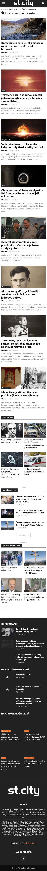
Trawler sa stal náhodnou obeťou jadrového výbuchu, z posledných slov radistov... (21, 98)
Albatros (4, 52)
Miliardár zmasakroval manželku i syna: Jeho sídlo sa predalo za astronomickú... (30, 499)
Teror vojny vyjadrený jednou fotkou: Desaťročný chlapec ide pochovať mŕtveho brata (20, 343)
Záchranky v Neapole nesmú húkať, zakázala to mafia (34, 471)
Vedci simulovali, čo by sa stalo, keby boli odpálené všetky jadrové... (23, 146)
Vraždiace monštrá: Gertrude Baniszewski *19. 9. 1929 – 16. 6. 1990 (34, 737)
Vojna (4, 591)
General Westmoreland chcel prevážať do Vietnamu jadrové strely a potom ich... (20, 245)
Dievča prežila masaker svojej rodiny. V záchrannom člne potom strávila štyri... (30, 657)
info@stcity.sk (30, 843)
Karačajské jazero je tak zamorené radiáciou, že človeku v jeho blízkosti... (22, 46)
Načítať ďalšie (23, 535)
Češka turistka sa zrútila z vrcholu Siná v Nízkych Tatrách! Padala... (34, 570)
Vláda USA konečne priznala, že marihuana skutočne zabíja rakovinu (10, 737)
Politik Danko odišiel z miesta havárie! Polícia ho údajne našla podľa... (34, 597)
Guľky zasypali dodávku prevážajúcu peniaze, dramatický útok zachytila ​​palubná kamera (30, 643)
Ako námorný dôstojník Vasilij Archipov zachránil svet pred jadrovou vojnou (19, 294)
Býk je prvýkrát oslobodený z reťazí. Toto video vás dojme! (34, 763)
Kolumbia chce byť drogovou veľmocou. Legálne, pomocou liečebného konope (28, 701)
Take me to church (23, 674)
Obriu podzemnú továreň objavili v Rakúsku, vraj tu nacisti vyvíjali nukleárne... (22, 193)
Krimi (3, 38)
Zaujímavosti (6, 140)
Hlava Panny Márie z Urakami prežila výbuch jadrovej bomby (19, 394)
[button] (43, 3)
